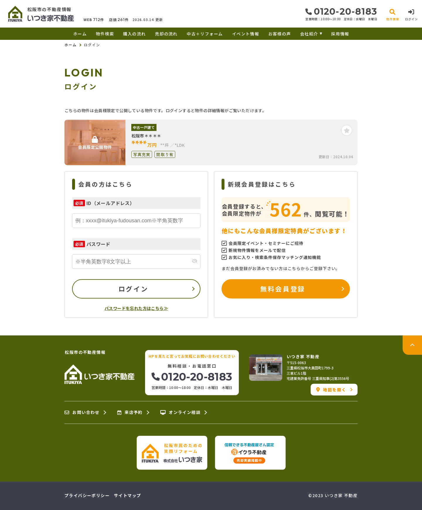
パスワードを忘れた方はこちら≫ (136, 308)
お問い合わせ (82, 412)
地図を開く (331, 390)
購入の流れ (134, 34)
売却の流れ (166, 34)
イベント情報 (245, 34)
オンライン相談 (180, 412)
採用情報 (340, 34)
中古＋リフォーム (205, 34)
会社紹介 (309, 34)
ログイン (133, 288)
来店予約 (130, 412)
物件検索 (105, 34)
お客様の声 (279, 34)
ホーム (80, 34)
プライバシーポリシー (87, 495)
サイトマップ (127, 495)
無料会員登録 (282, 288)
